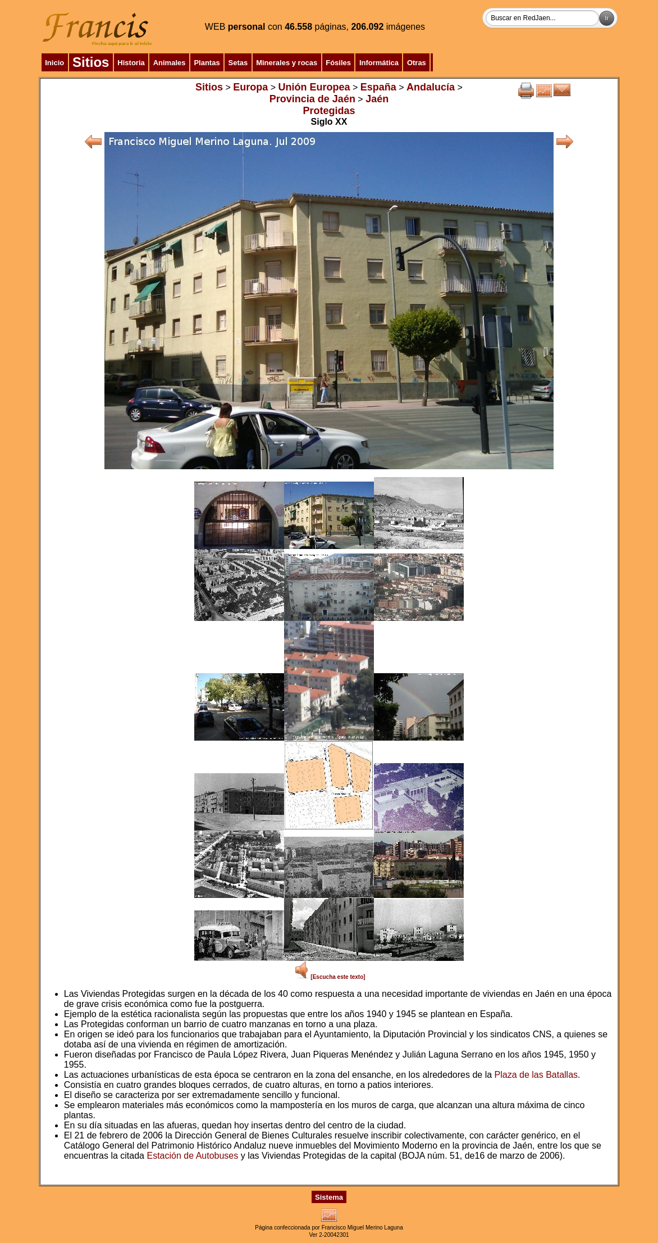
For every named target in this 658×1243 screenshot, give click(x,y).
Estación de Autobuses (192, 1155)
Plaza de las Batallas (536, 1074)
